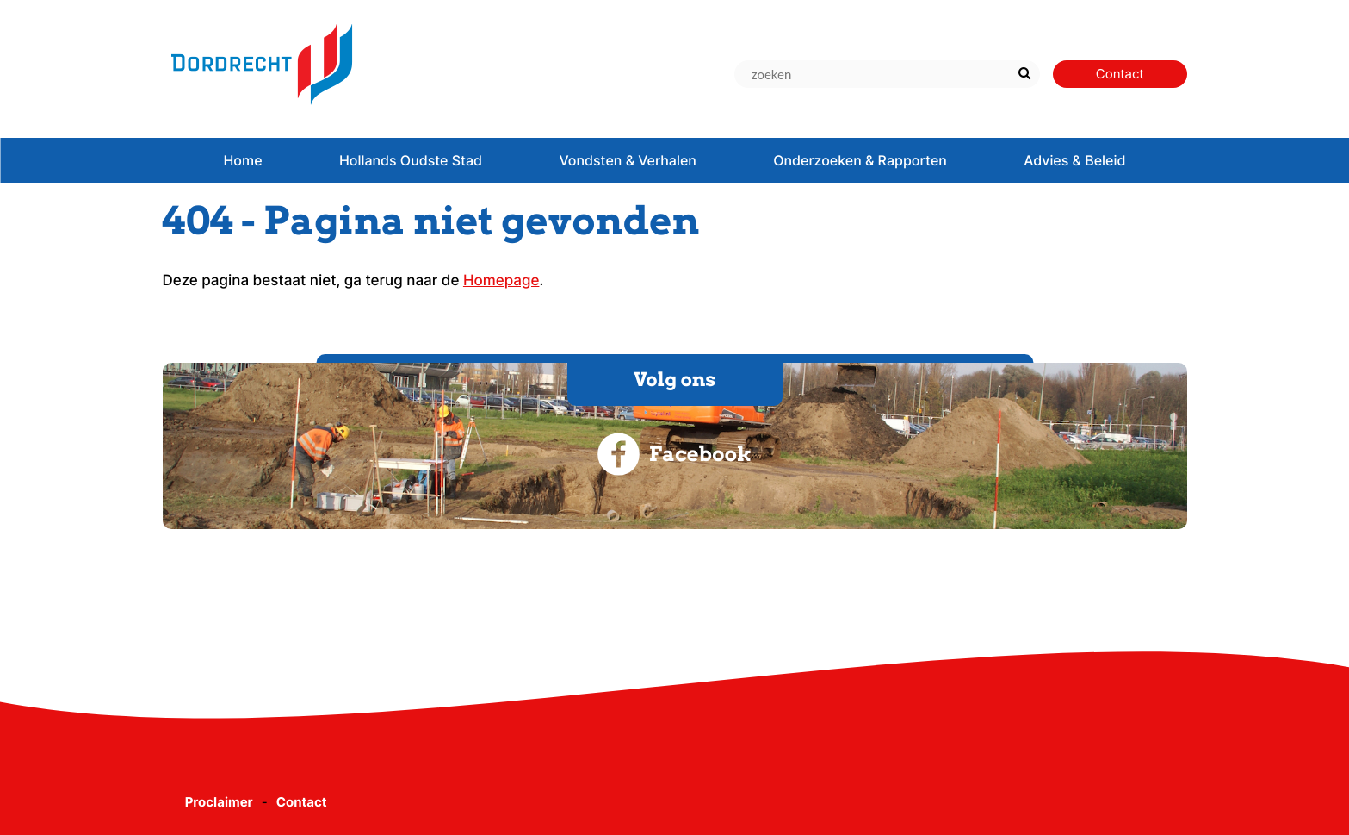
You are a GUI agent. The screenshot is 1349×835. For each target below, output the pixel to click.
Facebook (674, 454)
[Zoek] (1025, 74)
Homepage (501, 281)
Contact (301, 802)
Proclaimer (219, 802)
